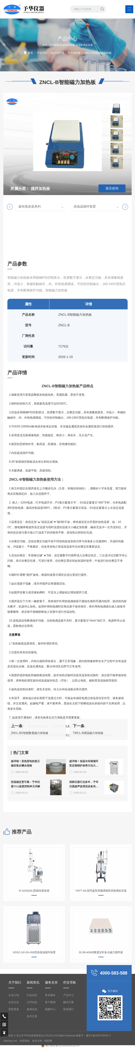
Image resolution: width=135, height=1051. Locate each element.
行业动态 (32, 1037)
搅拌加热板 (74, 52)
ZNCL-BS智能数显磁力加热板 (29, 747)
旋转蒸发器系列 (29, 206)
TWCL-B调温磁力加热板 (88, 747)
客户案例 (50, 1044)
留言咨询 (112, 188)
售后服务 (50, 1037)
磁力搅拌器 (57, 52)
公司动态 (32, 1044)
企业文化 (13, 1044)
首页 (30, 52)
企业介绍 (13, 1037)
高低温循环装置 (85, 206)
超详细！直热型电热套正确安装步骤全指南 (25, 796)
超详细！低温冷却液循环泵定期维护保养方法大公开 (83, 797)
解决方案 (68, 1044)
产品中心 (42, 52)
